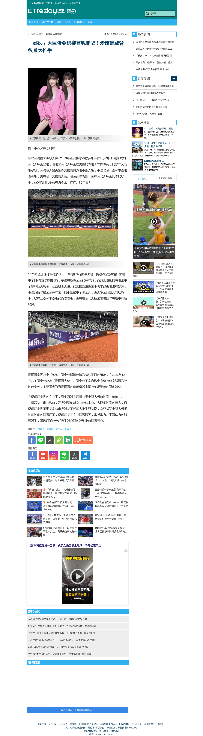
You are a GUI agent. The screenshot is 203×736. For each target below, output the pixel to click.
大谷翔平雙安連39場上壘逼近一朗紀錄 (155, 41)
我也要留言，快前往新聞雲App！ (77, 710)
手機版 (49, 3)
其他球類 (79, 22)
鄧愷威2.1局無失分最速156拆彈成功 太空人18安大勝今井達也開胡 (112, 480)
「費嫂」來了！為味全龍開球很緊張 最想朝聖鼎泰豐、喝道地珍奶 (60, 493)
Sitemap (114, 724)
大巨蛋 (59, 429)
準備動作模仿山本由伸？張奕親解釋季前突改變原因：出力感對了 (111, 506)
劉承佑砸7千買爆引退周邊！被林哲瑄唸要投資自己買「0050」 (58, 506)
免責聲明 (161, 724)
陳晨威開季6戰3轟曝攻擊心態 (150, 93)
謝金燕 (41, 429)
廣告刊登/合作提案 (89, 724)
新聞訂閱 (73, 3)
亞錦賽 (68, 429)
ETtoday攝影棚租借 (141, 158)
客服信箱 (104, 724)
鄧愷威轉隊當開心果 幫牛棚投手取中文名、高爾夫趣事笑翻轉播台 (60, 531)
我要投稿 (42, 724)
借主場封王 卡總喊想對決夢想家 (153, 100)
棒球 (59, 22)
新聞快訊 (33, 22)
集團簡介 (74, 724)
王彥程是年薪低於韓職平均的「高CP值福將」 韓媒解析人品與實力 (111, 493)
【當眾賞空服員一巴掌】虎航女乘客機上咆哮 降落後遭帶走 (64, 545)
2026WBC (47, 22)
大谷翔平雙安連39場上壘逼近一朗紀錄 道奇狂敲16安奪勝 (57, 619)
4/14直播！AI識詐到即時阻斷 (146, 128)
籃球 (67, 22)
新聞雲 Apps (61, 3)
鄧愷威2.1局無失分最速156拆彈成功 (154, 48)
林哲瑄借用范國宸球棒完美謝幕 (151, 106)
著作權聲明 (149, 724)
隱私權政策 (136, 724)
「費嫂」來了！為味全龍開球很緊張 (154, 55)
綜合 (90, 22)
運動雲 (54, 11)
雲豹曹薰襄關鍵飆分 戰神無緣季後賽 (155, 86)
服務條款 (125, 724)
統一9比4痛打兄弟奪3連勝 (149, 113)
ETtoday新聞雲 (36, 3)
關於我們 (63, 724)
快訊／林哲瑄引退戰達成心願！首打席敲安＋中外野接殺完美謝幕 (60, 519)
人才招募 (53, 724)
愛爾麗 (50, 429)
